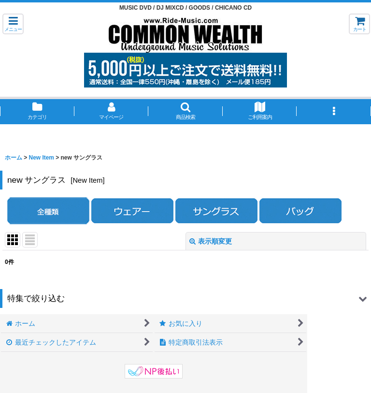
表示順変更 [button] (210, 241)
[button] (13, 24)
